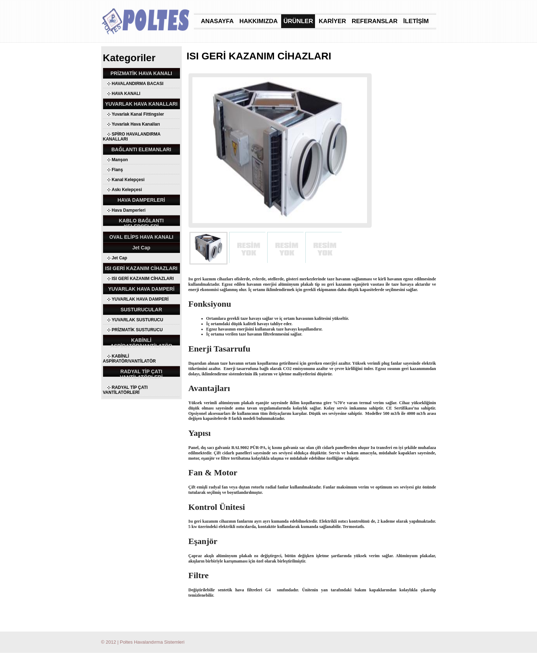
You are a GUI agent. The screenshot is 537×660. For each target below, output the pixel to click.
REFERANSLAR (374, 21)
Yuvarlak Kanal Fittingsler (138, 114)
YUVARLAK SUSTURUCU (137, 319)
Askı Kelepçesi (127, 189)
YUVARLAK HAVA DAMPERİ (141, 289)
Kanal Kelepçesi (128, 179)
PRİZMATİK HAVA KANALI (141, 73)
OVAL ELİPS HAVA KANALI (141, 237)
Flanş (117, 169)
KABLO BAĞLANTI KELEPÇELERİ (141, 223)
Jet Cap (141, 247)
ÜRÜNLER (298, 21)
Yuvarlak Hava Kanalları (136, 124)
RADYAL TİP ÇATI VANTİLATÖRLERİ (141, 374)
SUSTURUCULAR (141, 309)
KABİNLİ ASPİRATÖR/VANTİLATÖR (141, 343)
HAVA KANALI (126, 93)
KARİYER (332, 21)
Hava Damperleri (129, 210)
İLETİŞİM (416, 21)
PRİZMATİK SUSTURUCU (137, 329)
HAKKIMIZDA (258, 21)
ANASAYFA (217, 21)
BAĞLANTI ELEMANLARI (141, 149)
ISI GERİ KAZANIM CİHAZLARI (141, 268)
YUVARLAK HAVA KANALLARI (141, 104)
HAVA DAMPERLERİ (141, 200)
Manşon (120, 159)
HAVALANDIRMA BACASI (138, 83)
